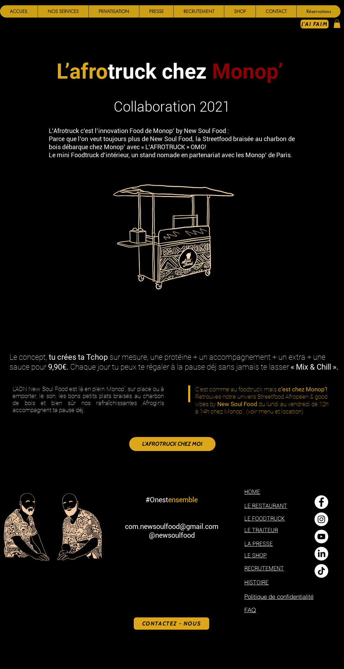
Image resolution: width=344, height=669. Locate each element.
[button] (63, 11)
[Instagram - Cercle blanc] (321, 519)
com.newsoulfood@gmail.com (171, 526)
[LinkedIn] (321, 554)
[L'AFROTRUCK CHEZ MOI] (172, 444)
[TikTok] (321, 571)
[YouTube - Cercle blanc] (321, 536)
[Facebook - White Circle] (321, 502)
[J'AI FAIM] (314, 24)
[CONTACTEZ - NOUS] (171, 623)
